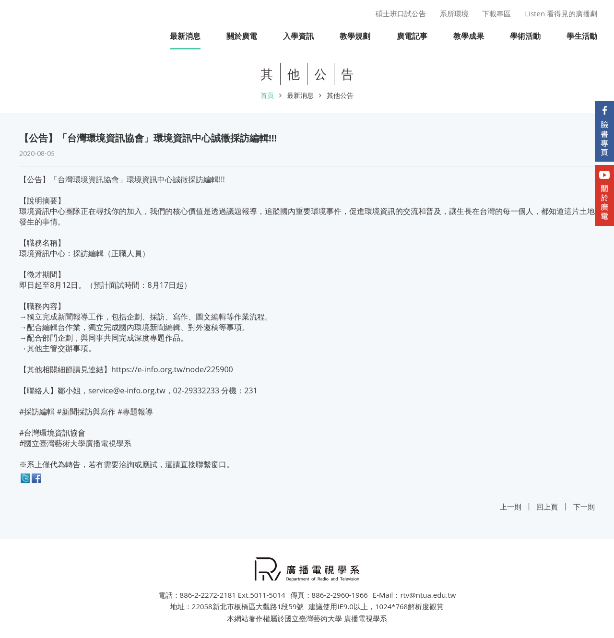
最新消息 (300, 95)
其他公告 (340, 95)
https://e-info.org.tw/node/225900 (172, 369)
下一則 (584, 506)
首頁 (267, 95)
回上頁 (547, 506)
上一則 (510, 506)
